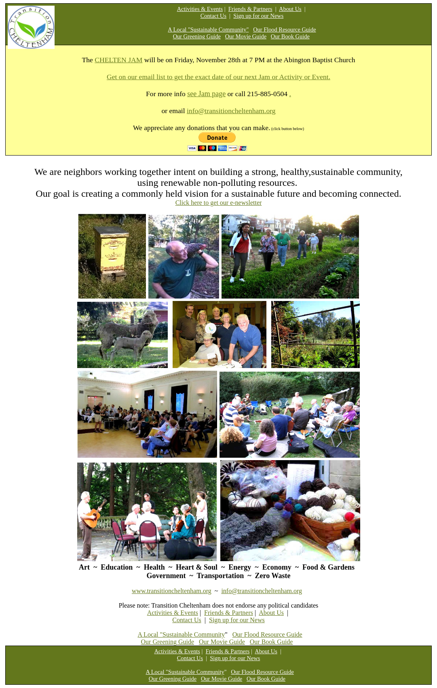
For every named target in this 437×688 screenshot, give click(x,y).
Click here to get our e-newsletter (218, 202)
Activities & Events (200, 9)
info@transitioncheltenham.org (231, 111)
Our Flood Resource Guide (284, 29)
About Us (290, 9)
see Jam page (206, 94)
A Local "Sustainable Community (181, 634)
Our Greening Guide (197, 36)
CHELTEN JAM (118, 60)
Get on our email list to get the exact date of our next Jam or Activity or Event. (218, 77)
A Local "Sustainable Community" (208, 29)
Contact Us (213, 16)
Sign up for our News (258, 16)
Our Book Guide (290, 36)
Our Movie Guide (245, 36)
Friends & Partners (250, 9)
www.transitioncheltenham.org (171, 590)
